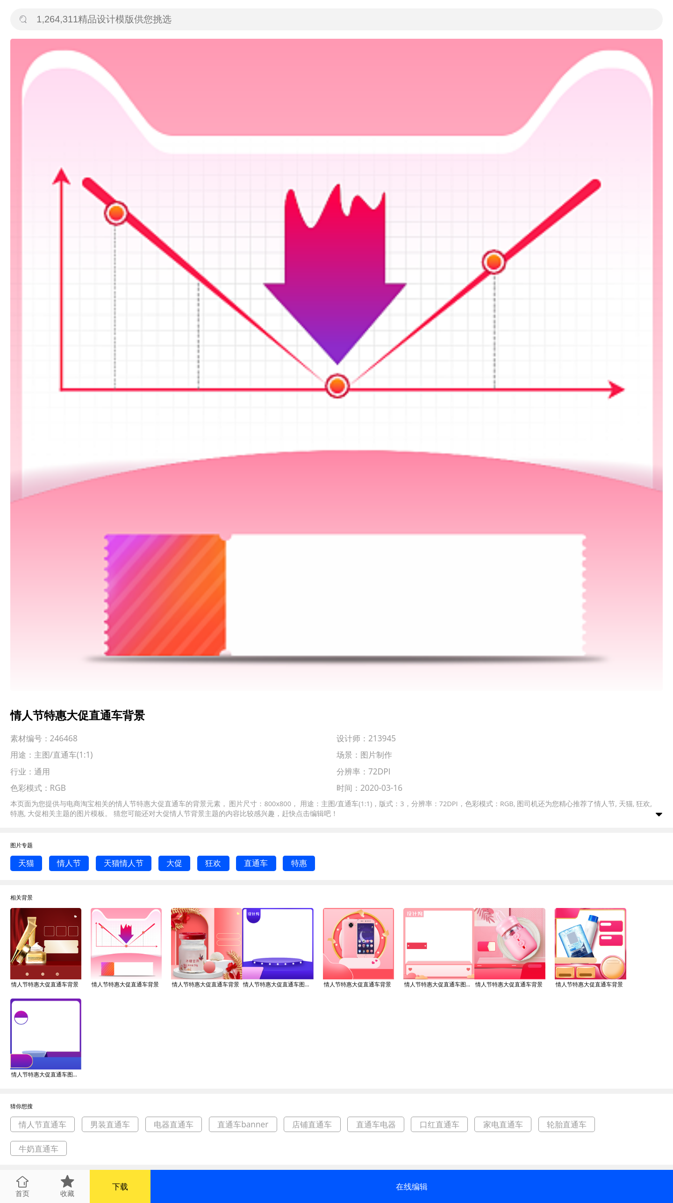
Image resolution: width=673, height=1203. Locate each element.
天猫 (26, 863)
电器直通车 (173, 1124)
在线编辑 (412, 1186)
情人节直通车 (42, 1124)
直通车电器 (376, 1124)
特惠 (299, 863)
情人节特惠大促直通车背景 (45, 984)
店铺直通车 (312, 1124)
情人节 (69, 863)
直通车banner (242, 1124)
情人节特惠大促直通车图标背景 (278, 984)
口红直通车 (439, 1124)
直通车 (256, 863)
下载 (120, 1186)
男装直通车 (110, 1124)
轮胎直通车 (567, 1124)
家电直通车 (503, 1124)
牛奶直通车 (38, 1148)
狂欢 (213, 863)
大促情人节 (173, 813)
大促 (174, 863)
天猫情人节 (123, 863)
